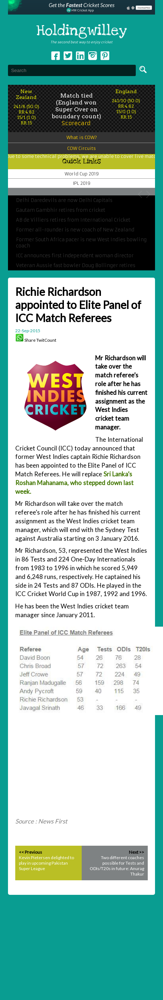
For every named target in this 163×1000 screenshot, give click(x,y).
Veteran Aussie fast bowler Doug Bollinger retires (75, 265)
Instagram (92, 55)
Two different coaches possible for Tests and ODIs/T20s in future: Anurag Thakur (117, 866)
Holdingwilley (81, 31)
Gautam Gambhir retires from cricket (60, 210)
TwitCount (46, 340)
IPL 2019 (81, 183)
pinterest (105, 55)
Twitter (68, 55)
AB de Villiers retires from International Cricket (73, 220)
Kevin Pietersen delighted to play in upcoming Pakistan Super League (46, 863)
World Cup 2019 (82, 173)
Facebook (55, 55)
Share (30, 340)
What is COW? (81, 137)
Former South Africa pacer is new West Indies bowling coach (81, 243)
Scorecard (76, 123)
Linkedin (80, 55)
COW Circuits (81, 148)
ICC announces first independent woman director (75, 256)
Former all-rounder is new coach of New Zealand (75, 230)
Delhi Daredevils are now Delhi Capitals (64, 200)
